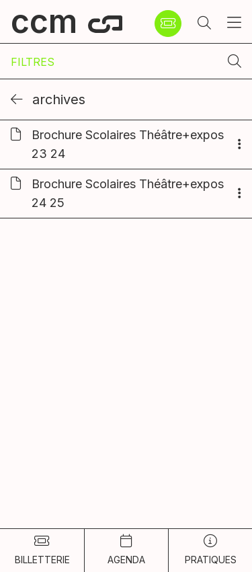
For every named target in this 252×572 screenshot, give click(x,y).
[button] (204, 23)
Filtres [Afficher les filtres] (32, 62)
